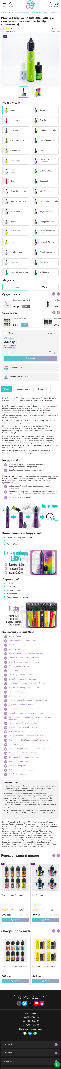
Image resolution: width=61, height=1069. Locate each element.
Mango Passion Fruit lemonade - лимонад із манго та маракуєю (30, 718)
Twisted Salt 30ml (19, 319)
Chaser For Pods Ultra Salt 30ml (14, 967)
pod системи (9, 790)
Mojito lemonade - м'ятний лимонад (23, 727)
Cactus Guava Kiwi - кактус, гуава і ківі (24, 657)
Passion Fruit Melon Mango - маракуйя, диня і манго (30, 740)
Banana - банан (15, 636)
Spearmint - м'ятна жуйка (18, 761)
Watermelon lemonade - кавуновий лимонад (26, 769)
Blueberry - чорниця (16, 649)
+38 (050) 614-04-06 (30, 1021)
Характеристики (23, 388)
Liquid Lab (56, 31)
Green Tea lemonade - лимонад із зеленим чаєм (28, 700)
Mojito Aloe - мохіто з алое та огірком (24, 723)
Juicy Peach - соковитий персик (21, 704)
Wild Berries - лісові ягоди (19, 774)
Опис (6, 388)
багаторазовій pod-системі (12, 452)
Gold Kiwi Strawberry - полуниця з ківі (24, 687)
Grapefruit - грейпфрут (17, 696)
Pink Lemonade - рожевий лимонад (23, 752)
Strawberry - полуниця (17, 765)
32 (12, 910)
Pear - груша (13, 744)
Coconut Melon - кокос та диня (21, 666)
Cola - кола (13, 670)
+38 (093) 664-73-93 (30, 1025)
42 (11, 29)
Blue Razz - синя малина (18, 644)
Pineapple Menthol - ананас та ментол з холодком (29, 748)
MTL (42, 790)
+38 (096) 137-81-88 (30, 1017)
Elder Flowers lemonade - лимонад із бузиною (27, 683)
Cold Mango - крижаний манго (21, 674)
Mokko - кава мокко (16, 731)
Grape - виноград (16, 691)
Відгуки (43, 388)
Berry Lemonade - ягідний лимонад (23, 640)
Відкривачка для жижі (21, 300)
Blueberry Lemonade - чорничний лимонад (26, 653)
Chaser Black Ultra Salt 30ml (43, 967)
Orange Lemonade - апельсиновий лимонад (26, 735)
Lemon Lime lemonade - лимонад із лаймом (26, 713)
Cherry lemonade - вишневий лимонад (24, 662)
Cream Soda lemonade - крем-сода (22, 679)
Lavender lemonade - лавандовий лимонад (26, 708)
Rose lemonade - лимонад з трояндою (24, 757)
